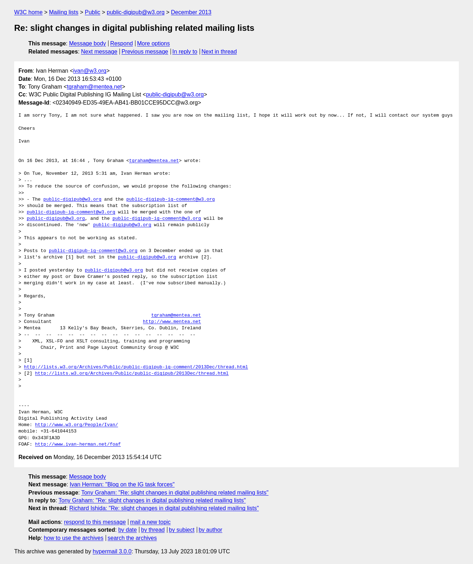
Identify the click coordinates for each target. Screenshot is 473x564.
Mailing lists (63, 12)
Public (92, 12)
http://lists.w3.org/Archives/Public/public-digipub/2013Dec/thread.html (132, 373)
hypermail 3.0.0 (112, 551)
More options (153, 43)
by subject (181, 530)
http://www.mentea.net (172, 322)
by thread (153, 530)
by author (210, 530)
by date (127, 530)
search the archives (132, 538)
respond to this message (95, 522)
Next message (99, 52)
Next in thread (219, 52)
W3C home (28, 12)
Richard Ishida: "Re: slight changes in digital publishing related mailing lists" (164, 508)
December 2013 (191, 12)
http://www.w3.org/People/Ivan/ (76, 425)
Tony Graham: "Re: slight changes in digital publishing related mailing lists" (174, 493)
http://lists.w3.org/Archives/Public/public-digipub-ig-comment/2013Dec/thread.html (136, 367)
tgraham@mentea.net (94, 87)
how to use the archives (74, 538)
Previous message (145, 52)
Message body (87, 43)
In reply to (184, 52)
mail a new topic (150, 522)
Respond (121, 43)
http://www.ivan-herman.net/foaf (78, 444)
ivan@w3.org (89, 71)
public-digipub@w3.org (136, 12)
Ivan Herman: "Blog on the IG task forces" (122, 484)
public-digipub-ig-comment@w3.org (170, 199)
